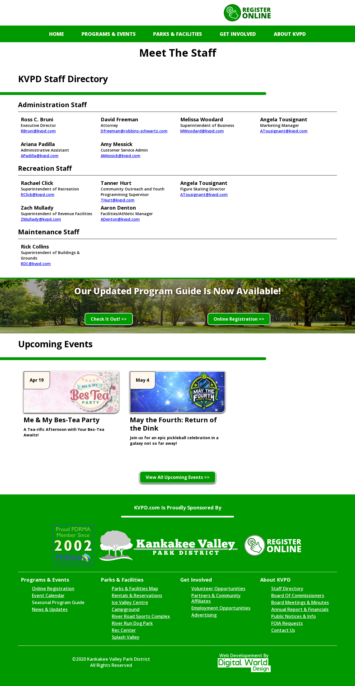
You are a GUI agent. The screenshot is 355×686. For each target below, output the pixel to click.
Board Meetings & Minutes (300, 602)
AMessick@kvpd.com (120, 155)
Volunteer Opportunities (218, 589)
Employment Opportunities (220, 608)
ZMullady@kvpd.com (41, 219)
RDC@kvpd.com (36, 263)
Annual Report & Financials (300, 609)
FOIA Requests (287, 623)
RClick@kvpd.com (37, 194)
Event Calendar (48, 595)
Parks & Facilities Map (135, 589)
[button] (108, 34)
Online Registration (53, 589)
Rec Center (124, 630)
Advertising (204, 615)
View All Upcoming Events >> (178, 477)
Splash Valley (126, 637)
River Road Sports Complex (141, 616)
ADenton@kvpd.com (120, 219)
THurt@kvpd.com (118, 200)
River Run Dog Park (132, 623)
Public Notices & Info (293, 616)
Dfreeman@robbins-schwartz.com (134, 131)
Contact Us (283, 630)
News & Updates (50, 609)
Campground (126, 609)
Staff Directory (287, 589)
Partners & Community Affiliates (216, 598)
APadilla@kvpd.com (40, 155)
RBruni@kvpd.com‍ (38, 131)
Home (56, 34)
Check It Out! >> (109, 319)
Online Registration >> (239, 319)
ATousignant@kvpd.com (284, 131)
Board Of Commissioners (297, 595)
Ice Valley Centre (130, 602)
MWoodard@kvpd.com (202, 131)
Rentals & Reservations (137, 595)
